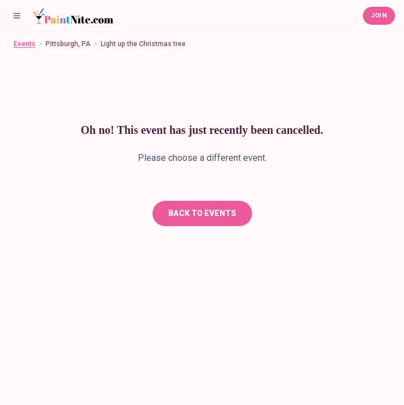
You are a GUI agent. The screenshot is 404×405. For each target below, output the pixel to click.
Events (24, 44)
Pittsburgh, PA (68, 44)
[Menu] (17, 16)
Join (379, 15)
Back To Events (202, 213)
